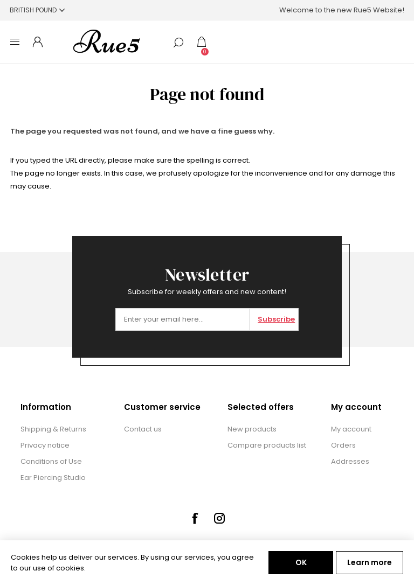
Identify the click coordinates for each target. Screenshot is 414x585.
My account (351, 429)
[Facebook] (194, 518)
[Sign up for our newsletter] (182, 319)
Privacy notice (45, 445)
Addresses (350, 461)
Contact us (143, 429)
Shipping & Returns (53, 429)
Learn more (369, 562)
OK (301, 562)
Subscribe (276, 319)
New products (252, 429)
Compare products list (266, 445)
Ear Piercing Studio (53, 477)
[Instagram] (219, 518)
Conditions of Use (51, 461)
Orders (343, 445)
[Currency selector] (37, 10)
